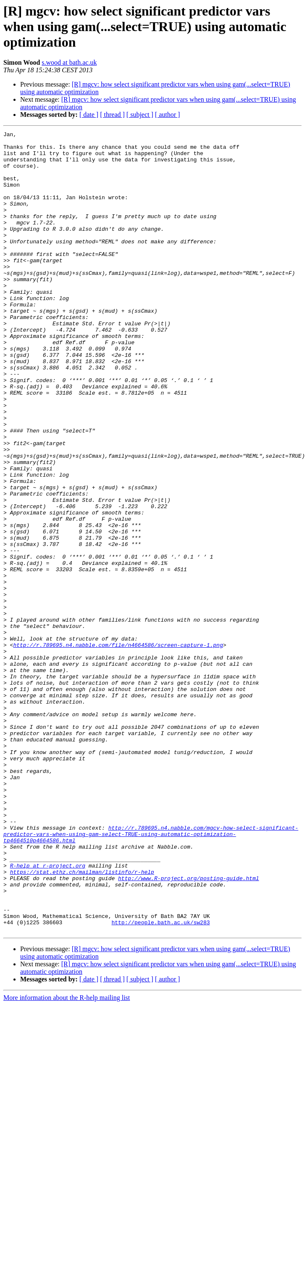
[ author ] (167, 114)
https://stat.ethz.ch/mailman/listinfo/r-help (82, 1020)
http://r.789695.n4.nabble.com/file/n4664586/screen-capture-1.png (118, 748)
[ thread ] (112, 114)
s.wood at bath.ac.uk (69, 62)
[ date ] (88, 114)
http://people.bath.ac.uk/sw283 (160, 1081)
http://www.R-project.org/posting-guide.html (188, 1028)
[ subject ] (139, 114)
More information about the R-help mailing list (66, 1157)
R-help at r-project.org (47, 1013)
